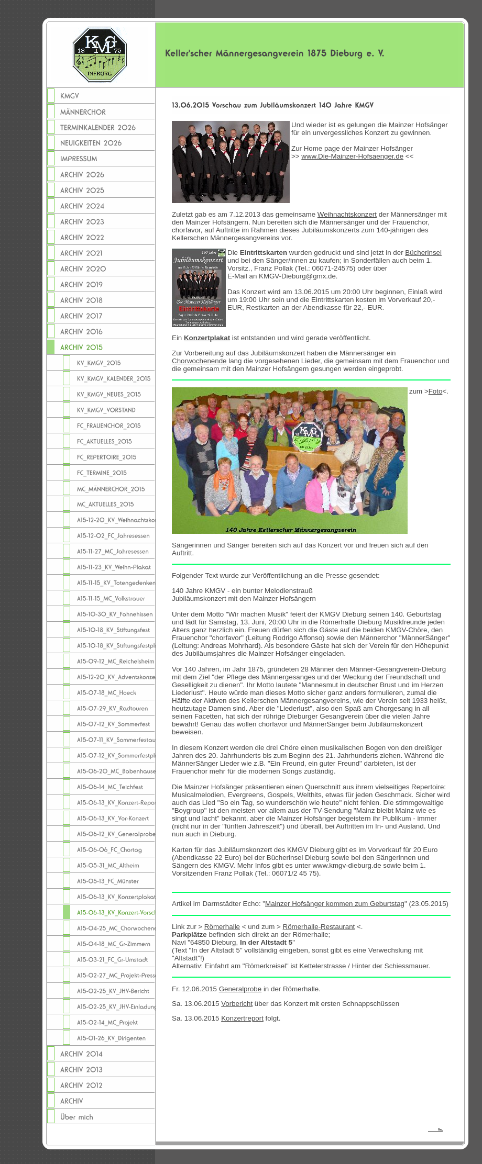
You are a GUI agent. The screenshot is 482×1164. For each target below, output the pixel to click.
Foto (436, 391)
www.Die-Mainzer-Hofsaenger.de (352, 156)
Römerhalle (222, 927)
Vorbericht (237, 1004)
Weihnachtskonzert (347, 214)
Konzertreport (242, 1018)
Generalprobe (240, 989)
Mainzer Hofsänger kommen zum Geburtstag (334, 904)
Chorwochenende (199, 361)
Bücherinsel (423, 252)
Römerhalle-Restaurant (319, 927)
